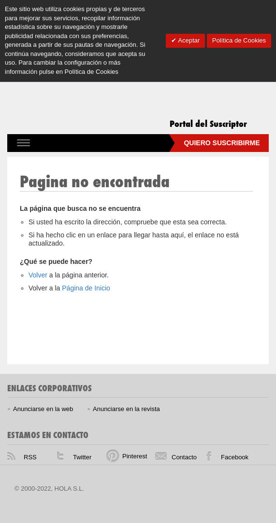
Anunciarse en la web (43, 409)
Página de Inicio (86, 288)
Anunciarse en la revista (126, 409)
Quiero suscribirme (222, 143)
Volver (39, 275)
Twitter (82, 457)
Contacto (184, 457)
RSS (30, 457)
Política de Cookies (239, 40)
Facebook (234, 457)
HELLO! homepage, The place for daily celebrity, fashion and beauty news (123, 493)
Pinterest (134, 456)
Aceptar (188, 40)
